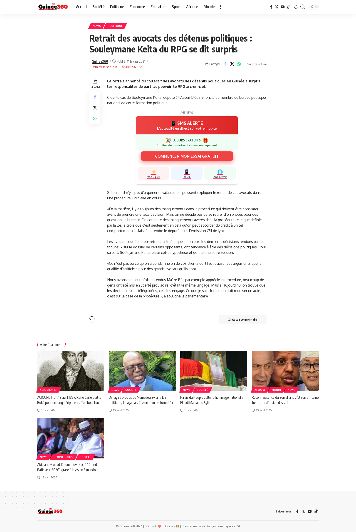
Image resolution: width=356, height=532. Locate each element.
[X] (276, 7)
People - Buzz (64, 457)
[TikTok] (288, 7)
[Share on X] (232, 64)
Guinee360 (100, 61)
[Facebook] (271, 7)
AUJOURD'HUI (48, 389)
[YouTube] (282, 7)
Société (131, 389)
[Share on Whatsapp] (239, 64)
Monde (277, 389)
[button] (220, 7)
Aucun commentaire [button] (242, 319)
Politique (115, 25)
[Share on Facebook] (225, 64)
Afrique (260, 389)
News (97, 25)
